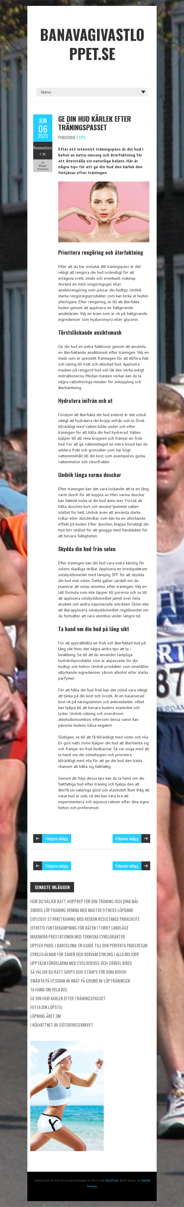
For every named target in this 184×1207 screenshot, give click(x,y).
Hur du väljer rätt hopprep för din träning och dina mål (84, 901)
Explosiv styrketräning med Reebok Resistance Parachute (85, 919)
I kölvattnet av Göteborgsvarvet (61, 1024)
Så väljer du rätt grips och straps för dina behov (78, 971)
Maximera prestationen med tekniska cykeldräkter (77, 936)
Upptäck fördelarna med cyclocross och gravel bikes (81, 963)
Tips (82, 137)
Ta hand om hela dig (48, 989)
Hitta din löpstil (46, 1007)
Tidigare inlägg (56, 838)
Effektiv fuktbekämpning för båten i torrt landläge (79, 927)
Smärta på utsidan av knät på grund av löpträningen (80, 980)
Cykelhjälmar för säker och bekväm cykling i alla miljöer (84, 954)
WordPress (111, 1180)
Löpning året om (45, 1016)
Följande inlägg (127, 838)
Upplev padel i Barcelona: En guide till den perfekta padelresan (89, 945)
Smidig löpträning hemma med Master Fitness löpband (81, 910)
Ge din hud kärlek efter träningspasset (94, 122)
